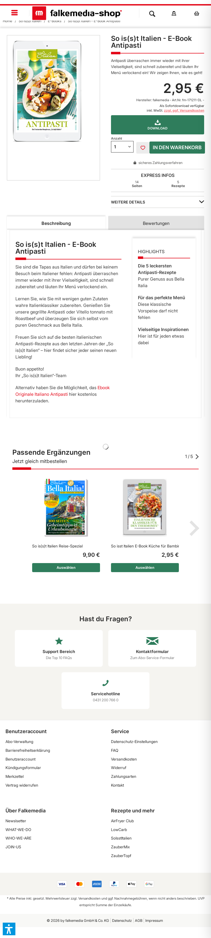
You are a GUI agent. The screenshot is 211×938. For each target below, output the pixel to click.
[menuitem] (14, 13)
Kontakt (117, 785)
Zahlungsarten (123, 776)
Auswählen (66, 567)
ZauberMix (120, 846)
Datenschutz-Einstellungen (134, 741)
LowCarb (119, 829)
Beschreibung (56, 223)
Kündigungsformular (23, 767)
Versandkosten (124, 759)
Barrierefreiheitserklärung (27, 750)
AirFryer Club (122, 820)
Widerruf (118, 767)
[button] (9, 929)
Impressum (154, 920)
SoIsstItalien (121, 838)
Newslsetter (15, 820)
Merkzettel (14, 776)
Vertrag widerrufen (21, 785)
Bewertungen (156, 223)
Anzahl (116, 138)
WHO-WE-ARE (18, 838)
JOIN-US (13, 846)
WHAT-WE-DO (18, 829)
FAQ (114, 750)
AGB (138, 920)
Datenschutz (122, 920)
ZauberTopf (121, 855)
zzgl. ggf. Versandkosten (184, 110)
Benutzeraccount (20, 759)
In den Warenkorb (177, 147)
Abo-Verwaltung (19, 741)
